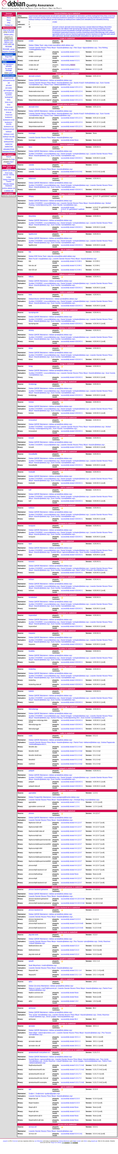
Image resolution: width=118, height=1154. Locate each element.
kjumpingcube (78, 29)
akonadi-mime (70, 27)
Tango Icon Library (56, 1142)
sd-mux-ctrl (99, 36)
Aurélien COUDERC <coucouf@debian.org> (44, 154)
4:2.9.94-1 (78, 261)
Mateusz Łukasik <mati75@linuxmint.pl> (43, 988)
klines (91, 29)
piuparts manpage (8, 51)
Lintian (8, 177)
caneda (88, 27)
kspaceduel (65, 32)
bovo (84, 27)
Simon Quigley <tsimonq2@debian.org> (60, 1016)
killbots (66, 29)
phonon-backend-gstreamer (75, 34)
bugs (13, 159)
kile (62, 29)
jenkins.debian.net (8, 188)
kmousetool (56, 30)
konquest (94, 30)
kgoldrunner (56, 29)
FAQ (8, 23)
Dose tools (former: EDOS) (8, 174)
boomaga (78, 27)
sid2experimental (9, 80)
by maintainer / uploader (9, 65)
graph (11, 73)
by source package (8, 69)
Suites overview (8, 59)
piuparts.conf (8, 40)
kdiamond (95, 27)
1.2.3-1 (77, 802)
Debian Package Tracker (9, 180)
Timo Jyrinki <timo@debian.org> (40, 1015)
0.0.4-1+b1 (78, 1134)
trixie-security (8, 110)
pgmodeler (56, 34)
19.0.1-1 (78, 1037)
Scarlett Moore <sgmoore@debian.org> (65, 552)
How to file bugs (8, 30)
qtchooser (59, 36)
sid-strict (9, 85)
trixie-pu (9, 112)
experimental (8, 78)
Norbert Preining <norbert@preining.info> (65, 718)
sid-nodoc (8, 88)
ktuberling (85, 32)
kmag (95, 29)
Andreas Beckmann (64, 1141)
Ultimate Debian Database (8, 185)
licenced (15, 1141)
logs (12, 44)
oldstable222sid (8, 149)
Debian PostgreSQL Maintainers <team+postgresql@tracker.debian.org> (54, 797)
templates (10, 32)
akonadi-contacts (58, 27)
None (76, 140)
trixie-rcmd (8, 107)
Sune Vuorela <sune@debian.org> (63, 155)
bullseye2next (9, 142)
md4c (107, 32)
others (85, 1141)
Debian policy (8, 34)
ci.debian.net (8, 191)
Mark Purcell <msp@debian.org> (40, 259)
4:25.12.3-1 (79, 87)
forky (8, 100)
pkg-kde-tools (105, 34)
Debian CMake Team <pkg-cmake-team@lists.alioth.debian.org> (51, 45)
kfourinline (108, 27)
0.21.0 (77, 946)
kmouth (63, 30)
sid (9, 83)
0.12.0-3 (78, 919)
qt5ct (54, 36)
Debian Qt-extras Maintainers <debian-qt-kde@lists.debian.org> (51, 986)
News (9, 20)
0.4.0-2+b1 (78, 171)
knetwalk (78, 30)
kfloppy (101, 27)
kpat (99, 30)
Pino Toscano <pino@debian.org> (85, 941)
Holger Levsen (77, 1141)
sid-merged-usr (8, 90)
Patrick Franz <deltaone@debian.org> (57, 84)
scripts (5, 44)
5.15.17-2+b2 (79, 1065)
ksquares (72, 32)
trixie (8, 105)
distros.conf (8, 42)
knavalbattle (70, 30)
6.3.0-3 (77, 1098)
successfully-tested (67, 52)
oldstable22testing (8, 152)
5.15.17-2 (78, 1074)
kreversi (104, 30)
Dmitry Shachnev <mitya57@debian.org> (58, 1061)
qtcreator (67, 36)
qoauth (112, 34)
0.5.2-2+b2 (78, 747)
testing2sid (9, 97)
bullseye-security (9, 136)
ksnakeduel (56, 32)
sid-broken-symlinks (9, 94)
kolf (83, 30)
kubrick (92, 32)
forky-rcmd (9, 102)
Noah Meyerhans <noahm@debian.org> (43, 965)
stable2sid (11, 62)
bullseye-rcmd (9, 134)
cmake (54, 22)
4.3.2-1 (77, 52)
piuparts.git (94, 1141)
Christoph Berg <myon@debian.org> (86, 800)
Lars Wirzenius (38, 1141)
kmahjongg (101, 29)
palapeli (112, 32)
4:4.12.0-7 (78, 822)
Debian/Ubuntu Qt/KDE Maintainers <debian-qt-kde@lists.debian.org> (53, 299)
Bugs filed (8, 57)
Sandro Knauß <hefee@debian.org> (86, 83)
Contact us (8, 25)
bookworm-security (9, 123)
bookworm (8, 117)
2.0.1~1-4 (78, 970)
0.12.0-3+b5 (79, 923)
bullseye (9, 131)
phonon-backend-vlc (93, 34)
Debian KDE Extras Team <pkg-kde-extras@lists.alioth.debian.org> (52, 256)
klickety (85, 29)
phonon (63, 34)
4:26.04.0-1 (79, 158)
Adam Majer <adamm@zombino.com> (42, 1033)
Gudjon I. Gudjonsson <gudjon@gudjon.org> (44, 1093)
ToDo (9, 163)
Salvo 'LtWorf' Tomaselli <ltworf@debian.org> (92, 570)
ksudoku (79, 32)
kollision (87, 30)
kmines (108, 29)
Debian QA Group (8, 170)
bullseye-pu (9, 139)
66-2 (76, 1019)
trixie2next (8, 115)
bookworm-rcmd (8, 120)
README (8, 46)
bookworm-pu (9, 126)
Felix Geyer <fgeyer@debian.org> (85, 48)
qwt (93, 36)
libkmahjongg (99, 32)
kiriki (70, 29)
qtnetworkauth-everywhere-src (81, 36)
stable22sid (9, 146)
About (9, 17)
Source (8, 157)
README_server (9, 49)
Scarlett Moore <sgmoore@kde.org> (41, 1059)
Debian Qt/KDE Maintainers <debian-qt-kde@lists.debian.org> (50, 80)
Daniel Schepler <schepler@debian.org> (75, 154)
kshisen (109, 30)
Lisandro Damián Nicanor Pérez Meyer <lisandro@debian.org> (51, 48)
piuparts (5, 1141)
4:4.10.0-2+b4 (79, 899)
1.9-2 (76, 1001)
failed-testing (65, 65)
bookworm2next (8, 129)
